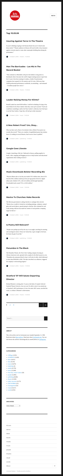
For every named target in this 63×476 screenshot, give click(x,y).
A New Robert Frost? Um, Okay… (21, 125)
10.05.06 (27, 56)
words (9, 390)
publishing (23, 138)
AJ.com (8, 425)
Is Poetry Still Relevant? (17, 225)
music (21, 187)
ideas (9, 361)
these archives (19, 337)
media (9, 368)
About (8, 466)
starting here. (42, 339)
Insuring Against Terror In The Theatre (24, 41)
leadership (10, 366)
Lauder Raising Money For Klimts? (22, 100)
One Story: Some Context (14, 372)
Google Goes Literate (16, 148)
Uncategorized (12, 385)
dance (9, 359)
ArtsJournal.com (37, 337)
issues (9, 364)
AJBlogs (10, 355)
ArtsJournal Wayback (11, 471)
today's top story (12, 381)
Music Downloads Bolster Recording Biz (25, 172)
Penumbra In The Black (17, 248)
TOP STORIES (12, 383)
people (9, 375)
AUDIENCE (11, 357)
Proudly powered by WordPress (23, 471)
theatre (22, 56)
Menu (53, 15)
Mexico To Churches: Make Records (23, 197)
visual (21, 115)
